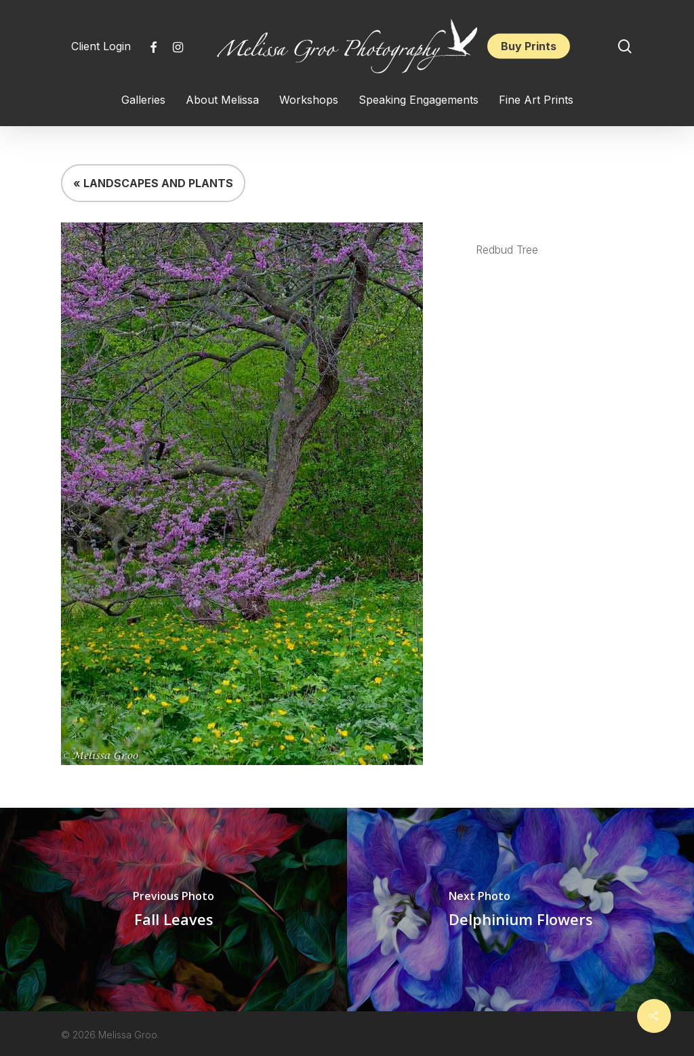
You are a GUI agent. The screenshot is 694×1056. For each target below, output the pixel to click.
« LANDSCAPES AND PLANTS (153, 183)
